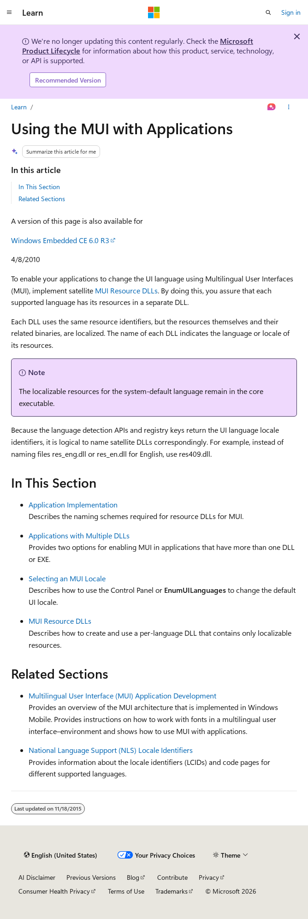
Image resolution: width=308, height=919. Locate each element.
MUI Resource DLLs (126, 290)
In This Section (39, 186)
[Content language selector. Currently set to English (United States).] (60, 855)
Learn (19, 106)
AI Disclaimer (36, 877)
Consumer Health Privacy (54, 891)
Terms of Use (126, 891)
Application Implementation (73, 504)
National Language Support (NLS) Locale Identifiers (111, 750)
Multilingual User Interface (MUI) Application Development (122, 695)
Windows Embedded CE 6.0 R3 (60, 240)
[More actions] (289, 107)
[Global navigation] (9, 12)
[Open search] (268, 12)
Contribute (172, 877)
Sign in (291, 12)
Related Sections (41, 198)
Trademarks (171, 891)
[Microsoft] (154, 12)
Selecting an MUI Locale (67, 578)
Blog (133, 877)
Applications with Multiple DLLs (79, 535)
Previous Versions (91, 877)
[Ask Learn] (272, 107)
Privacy (209, 877)
